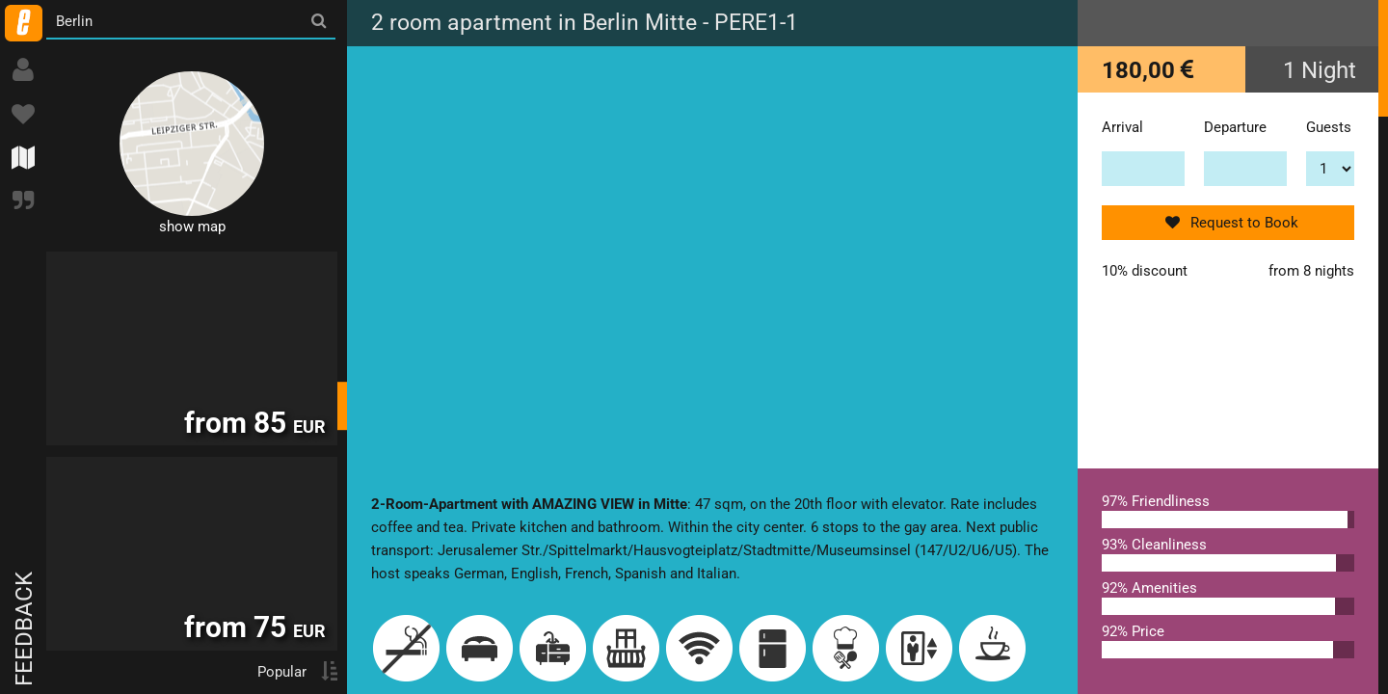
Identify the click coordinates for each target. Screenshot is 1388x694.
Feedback (24, 629)
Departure (1235, 127)
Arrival (1122, 127)
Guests (1328, 127)
